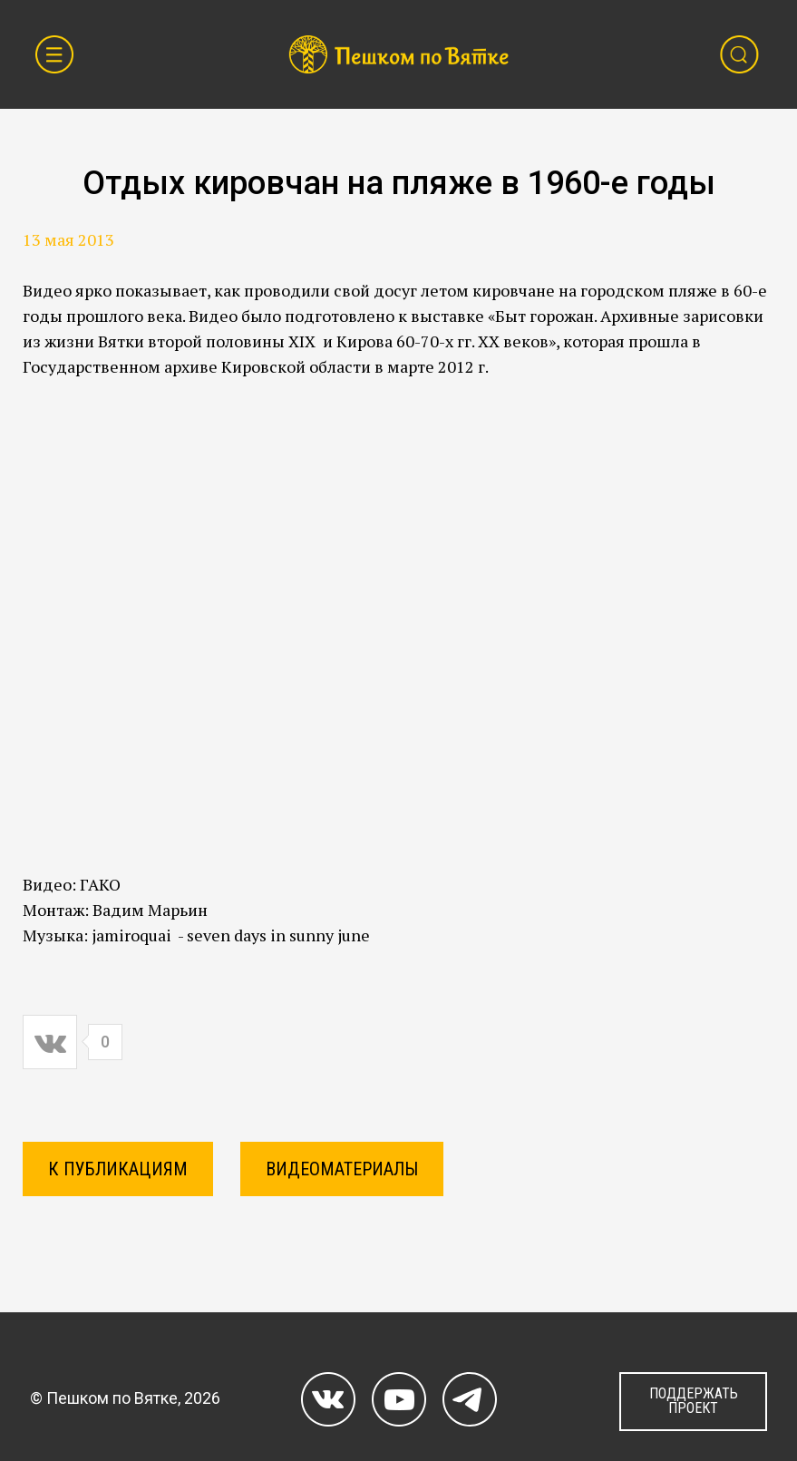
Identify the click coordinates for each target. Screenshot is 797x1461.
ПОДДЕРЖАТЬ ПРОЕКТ (693, 1401)
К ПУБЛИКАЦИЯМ (118, 1169)
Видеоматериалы (342, 1169)
